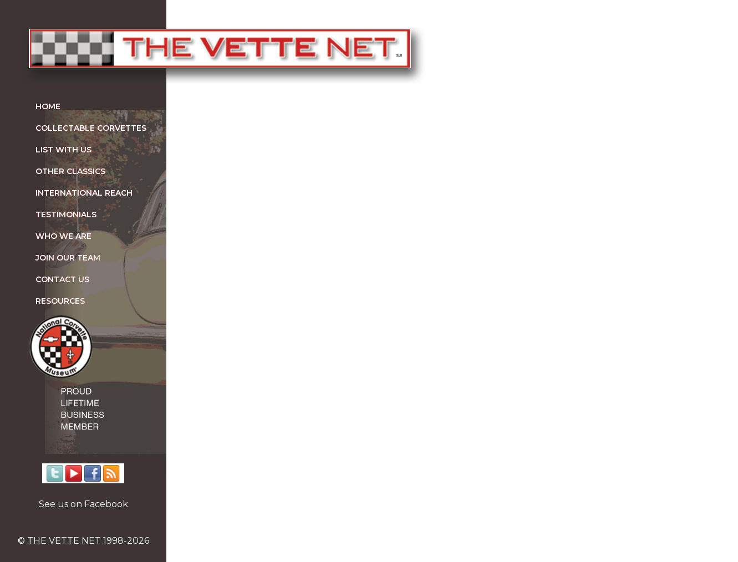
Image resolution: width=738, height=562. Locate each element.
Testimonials (65, 214)
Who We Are (63, 236)
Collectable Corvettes (90, 128)
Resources (60, 301)
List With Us (63, 150)
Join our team (67, 258)
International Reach (84, 193)
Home (47, 106)
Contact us (62, 279)
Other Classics (70, 171)
